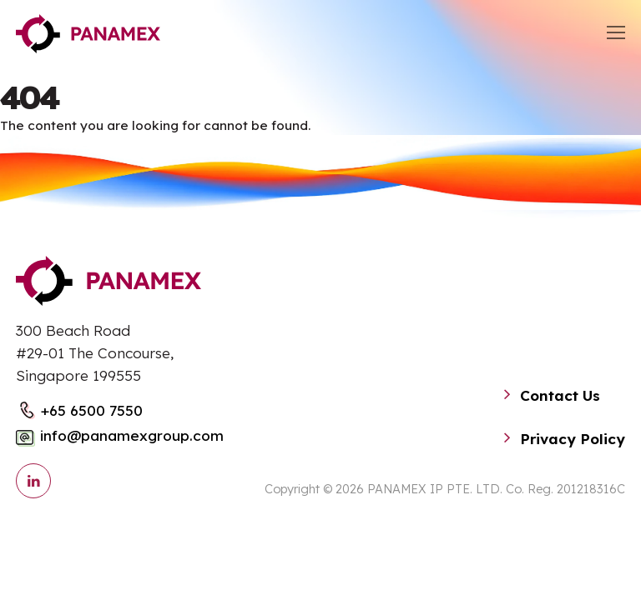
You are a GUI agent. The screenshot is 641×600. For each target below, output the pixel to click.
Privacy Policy (572, 439)
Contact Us (560, 395)
